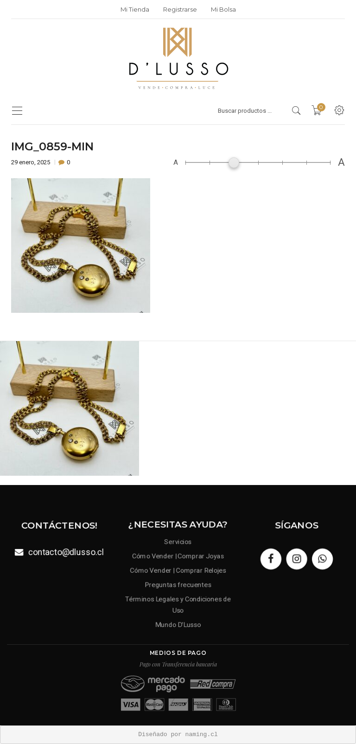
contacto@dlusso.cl (65, 551)
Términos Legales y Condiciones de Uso (178, 604)
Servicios (178, 543)
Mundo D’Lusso (178, 623)
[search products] (296, 110)
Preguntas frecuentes (178, 584)
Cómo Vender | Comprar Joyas (178, 557)
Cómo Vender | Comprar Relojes (178, 570)
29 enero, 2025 (31, 162)
